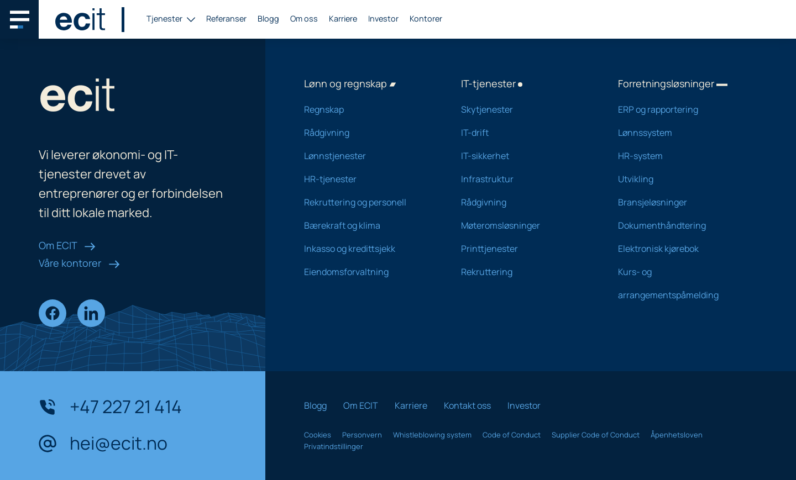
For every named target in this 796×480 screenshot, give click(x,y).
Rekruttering (525, 271)
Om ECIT (67, 245)
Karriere (343, 18)
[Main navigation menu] (19, 19)
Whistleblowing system (432, 435)
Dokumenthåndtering (682, 225)
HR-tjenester (368, 179)
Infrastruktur (525, 179)
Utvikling (682, 179)
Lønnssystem (682, 132)
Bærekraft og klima (368, 225)
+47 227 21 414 (110, 407)
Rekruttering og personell (368, 202)
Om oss (304, 18)
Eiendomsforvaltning (368, 271)
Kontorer (426, 18)
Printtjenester (525, 248)
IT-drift (525, 132)
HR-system (682, 155)
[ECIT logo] (80, 19)
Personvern (362, 435)
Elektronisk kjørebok (682, 248)
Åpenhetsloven (677, 435)
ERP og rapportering (682, 109)
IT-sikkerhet (525, 155)
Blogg (268, 18)
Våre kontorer (79, 263)
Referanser (226, 18)
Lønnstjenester (368, 155)
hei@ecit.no (103, 443)
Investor (383, 18)
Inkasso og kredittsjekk (368, 248)
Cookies (317, 435)
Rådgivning (368, 132)
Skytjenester (525, 109)
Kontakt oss (467, 405)
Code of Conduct (512, 435)
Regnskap (368, 109)
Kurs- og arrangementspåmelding (682, 283)
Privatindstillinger (333, 446)
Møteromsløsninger (525, 225)
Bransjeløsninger (682, 202)
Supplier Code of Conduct (596, 435)
